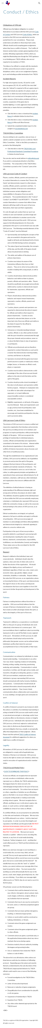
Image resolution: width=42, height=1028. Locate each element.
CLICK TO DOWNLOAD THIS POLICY (16, 771)
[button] (2, 3)
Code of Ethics (27, 34)
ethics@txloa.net (33, 158)
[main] (21, 11)
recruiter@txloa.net (21, 129)
